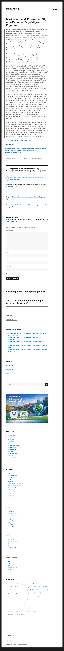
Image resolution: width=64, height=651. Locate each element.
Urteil (9, 459)
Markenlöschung (22, 599)
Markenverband (40, 158)
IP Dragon (10, 477)
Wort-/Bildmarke (11, 614)
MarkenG (10, 543)
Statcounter (3, 650)
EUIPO (45, 587)
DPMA (36, 587)
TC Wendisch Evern (13, 547)
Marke (32, 593)
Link (24, 158)
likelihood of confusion (14, 485)
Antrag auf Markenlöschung (15, 584)
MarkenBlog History (13, 445)
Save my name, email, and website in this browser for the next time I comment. (26, 274)
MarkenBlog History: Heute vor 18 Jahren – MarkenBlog (24, 333)
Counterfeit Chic (12, 475)
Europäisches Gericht (13, 590)
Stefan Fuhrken (11, 158)
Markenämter (12, 449)
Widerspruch (17, 611)
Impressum (9, 365)
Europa (29, 158)
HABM (36, 590)
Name (8, 252)
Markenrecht (32, 599)
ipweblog (10, 481)
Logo (8, 593)
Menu (55, 9)
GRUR (9, 563)
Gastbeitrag (11, 441)
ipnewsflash (11, 539)
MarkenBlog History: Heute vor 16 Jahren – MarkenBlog (24, 341)
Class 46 (10, 473)
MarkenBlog (12, 9)
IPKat (9, 479)
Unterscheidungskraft (22, 608)
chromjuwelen (12, 513)
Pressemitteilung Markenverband (20, 140)
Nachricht (10, 455)
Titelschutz (39, 605)
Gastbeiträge (10, 635)
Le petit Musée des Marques (15, 483)
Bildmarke (10, 587)
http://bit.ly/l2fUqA (11, 186)
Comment (9, 230)
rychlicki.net (11, 489)
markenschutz (11, 602)
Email (8, 259)
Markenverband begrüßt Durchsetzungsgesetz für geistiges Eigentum (26, 148)
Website (8, 266)
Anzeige (10, 437)
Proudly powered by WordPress (20, 644)
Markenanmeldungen (34, 596)
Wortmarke (21, 614)
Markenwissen (12, 447)
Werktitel (9, 611)
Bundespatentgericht (26, 587)
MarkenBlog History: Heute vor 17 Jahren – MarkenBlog (24, 345)
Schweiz (21, 605)
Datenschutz (9, 369)
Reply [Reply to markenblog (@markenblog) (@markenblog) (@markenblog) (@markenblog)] (8, 190)
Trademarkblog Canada (14, 498)
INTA (9, 565)
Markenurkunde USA (14, 339)
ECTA (9, 561)
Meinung (10, 451)
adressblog (11, 511)
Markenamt (10, 596)
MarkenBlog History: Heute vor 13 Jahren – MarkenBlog (24, 349)
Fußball (31, 590)
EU (26, 158)
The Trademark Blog (13, 494)
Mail (7, 373)
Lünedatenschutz (13, 541)
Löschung (14, 593)
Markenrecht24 (12, 487)
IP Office (34, 158)
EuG (40, 587)
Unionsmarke (11, 608)
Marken (38, 593)
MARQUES (11, 569)
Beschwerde (28, 584)
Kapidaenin (11, 522)
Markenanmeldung (20, 596)
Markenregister (42, 599)
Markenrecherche (11, 632)
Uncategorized (12, 457)
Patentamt (35, 602)
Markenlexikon (12, 545)
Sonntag (28, 605)
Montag (28, 602)
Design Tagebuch (12, 517)
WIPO (40, 611)
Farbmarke (24, 590)
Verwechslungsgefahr (37, 608)
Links (45, 590)
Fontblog (10, 519)
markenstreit (20, 602)
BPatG (16, 587)
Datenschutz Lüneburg (14, 515)
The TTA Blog (11, 496)
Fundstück (11, 439)
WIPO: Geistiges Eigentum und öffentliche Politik (20, 150)
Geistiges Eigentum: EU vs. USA (15, 152)
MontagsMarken (12, 453)
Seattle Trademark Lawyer (15, 491)
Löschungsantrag (24, 593)
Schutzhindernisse (12, 605)
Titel (33, 605)
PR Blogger (11, 524)
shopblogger (11, 526)
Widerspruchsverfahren (30, 611)
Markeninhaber (11, 599)
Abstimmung (11, 435)
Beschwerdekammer (39, 584)
